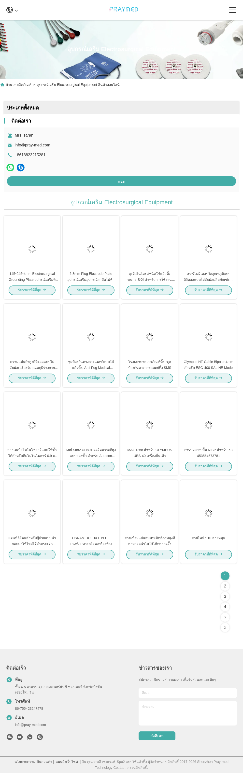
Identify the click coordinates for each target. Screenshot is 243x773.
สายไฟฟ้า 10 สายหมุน (208, 539)
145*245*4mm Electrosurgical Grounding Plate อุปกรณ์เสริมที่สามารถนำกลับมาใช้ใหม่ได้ (32, 280)
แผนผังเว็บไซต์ (67, 762)
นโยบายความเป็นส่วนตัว (33, 762)
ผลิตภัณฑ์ (24, 85)
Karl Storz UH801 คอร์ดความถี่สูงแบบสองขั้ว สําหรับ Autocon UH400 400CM (91, 457)
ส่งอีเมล (157, 736)
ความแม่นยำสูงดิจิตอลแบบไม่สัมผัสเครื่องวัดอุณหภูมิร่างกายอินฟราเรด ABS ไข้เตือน (32, 369)
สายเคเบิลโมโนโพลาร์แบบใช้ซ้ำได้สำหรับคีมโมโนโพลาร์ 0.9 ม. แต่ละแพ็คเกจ (32, 457)
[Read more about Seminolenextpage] (225, 617)
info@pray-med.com (32, 145)
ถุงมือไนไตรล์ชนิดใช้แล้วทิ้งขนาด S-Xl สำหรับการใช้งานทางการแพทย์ (150, 280)
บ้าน (9, 85)
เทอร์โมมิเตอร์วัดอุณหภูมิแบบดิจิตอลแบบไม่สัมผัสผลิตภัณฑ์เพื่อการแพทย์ (208, 280)
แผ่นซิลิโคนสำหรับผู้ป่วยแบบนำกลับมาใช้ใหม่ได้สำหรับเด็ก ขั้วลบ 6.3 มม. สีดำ (32, 545)
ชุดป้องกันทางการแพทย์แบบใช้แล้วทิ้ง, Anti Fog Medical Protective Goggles (91, 369)
